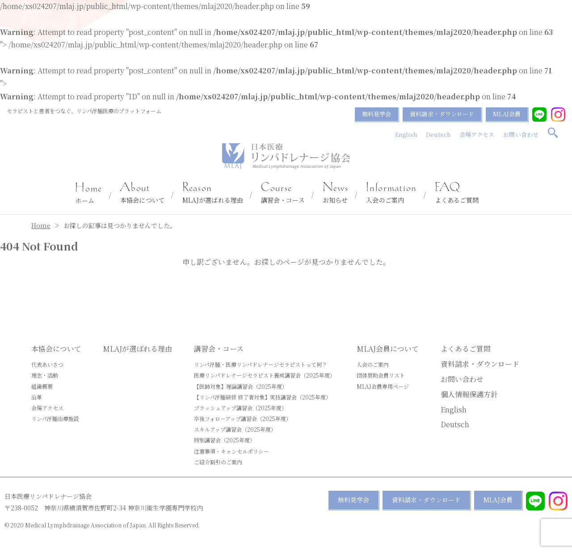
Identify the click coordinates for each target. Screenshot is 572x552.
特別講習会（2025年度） (224, 440)
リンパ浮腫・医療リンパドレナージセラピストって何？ (260, 364)
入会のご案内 (391, 193)
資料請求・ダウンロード (442, 114)
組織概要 (42, 386)
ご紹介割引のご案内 (218, 462)
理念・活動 (44, 375)
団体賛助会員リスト (381, 375)
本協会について (142, 193)
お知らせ (336, 193)
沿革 (36, 397)
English (406, 134)
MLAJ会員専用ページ (383, 386)
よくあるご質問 (457, 193)
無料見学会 (376, 114)
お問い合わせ (520, 134)
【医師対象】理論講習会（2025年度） (240, 386)
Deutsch (438, 134)
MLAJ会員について (388, 349)
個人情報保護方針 (469, 394)
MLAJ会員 (507, 114)
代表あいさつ (47, 364)
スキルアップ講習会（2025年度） (235, 429)
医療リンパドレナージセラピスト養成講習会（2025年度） (264, 375)
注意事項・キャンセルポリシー (231, 451)
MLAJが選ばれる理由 (212, 193)
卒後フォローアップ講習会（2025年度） (242, 418)
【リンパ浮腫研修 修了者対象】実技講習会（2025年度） (262, 397)
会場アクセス (477, 134)
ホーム (88, 194)
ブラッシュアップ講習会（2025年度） (240, 408)
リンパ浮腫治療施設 (55, 418)
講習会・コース (283, 193)
